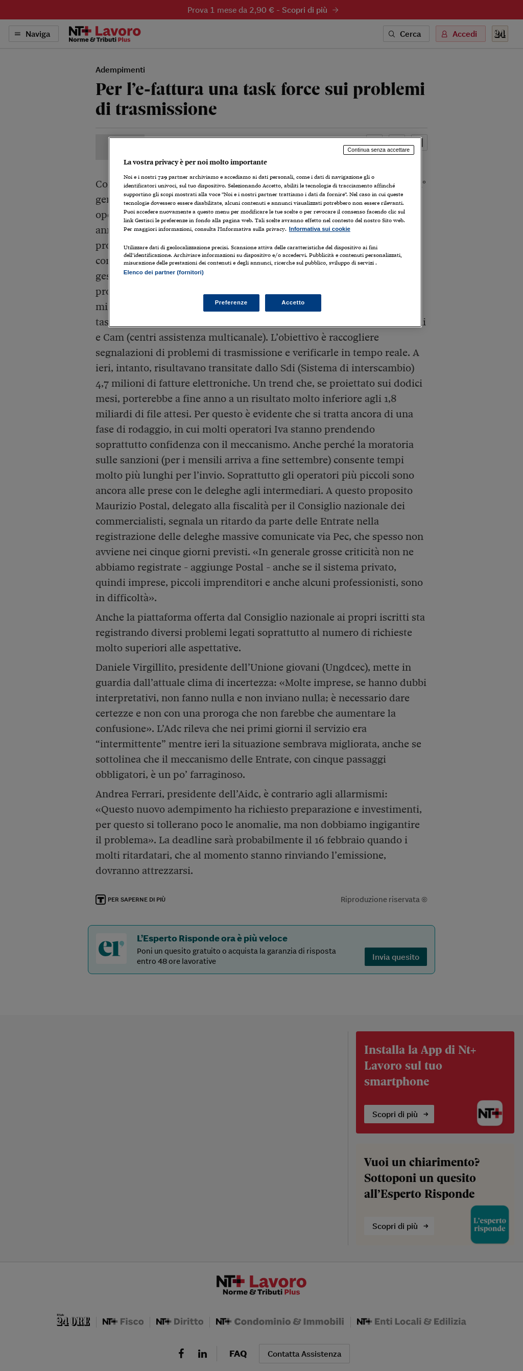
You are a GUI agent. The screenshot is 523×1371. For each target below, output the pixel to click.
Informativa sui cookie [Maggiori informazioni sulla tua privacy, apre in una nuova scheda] (319, 229)
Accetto (293, 302)
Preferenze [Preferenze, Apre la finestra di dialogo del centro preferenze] (231, 302)
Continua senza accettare (379, 150)
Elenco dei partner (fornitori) (164, 272)
